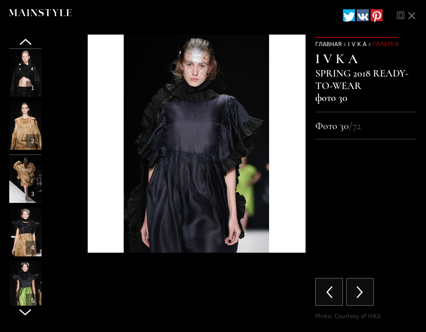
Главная (328, 44)
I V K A (357, 44)
